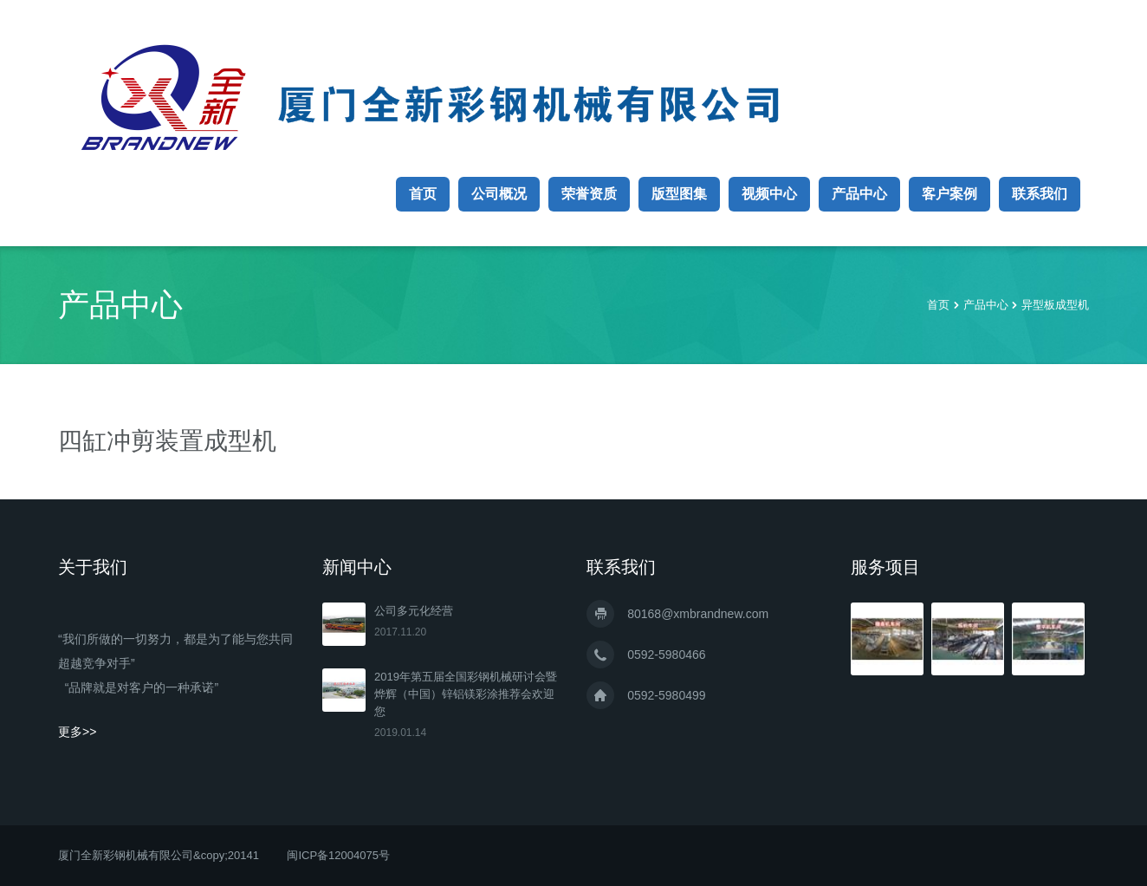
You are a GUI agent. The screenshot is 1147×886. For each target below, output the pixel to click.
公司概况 (499, 193)
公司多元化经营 (413, 610)
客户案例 (949, 193)
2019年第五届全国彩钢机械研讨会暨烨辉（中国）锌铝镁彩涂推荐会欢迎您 (465, 694)
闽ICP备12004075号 (338, 855)
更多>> (77, 732)
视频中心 (769, 193)
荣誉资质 (589, 193)
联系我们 (1039, 193)
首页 (423, 193)
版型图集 (679, 193)
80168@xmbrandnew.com (697, 614)
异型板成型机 (1055, 304)
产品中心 (859, 193)
